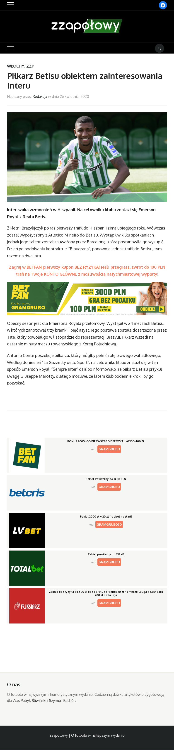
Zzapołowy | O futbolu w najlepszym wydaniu (87, 735)
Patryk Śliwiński (33, 700)
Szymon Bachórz (63, 700)
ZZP (30, 65)
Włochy (15, 65)
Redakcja (40, 96)
